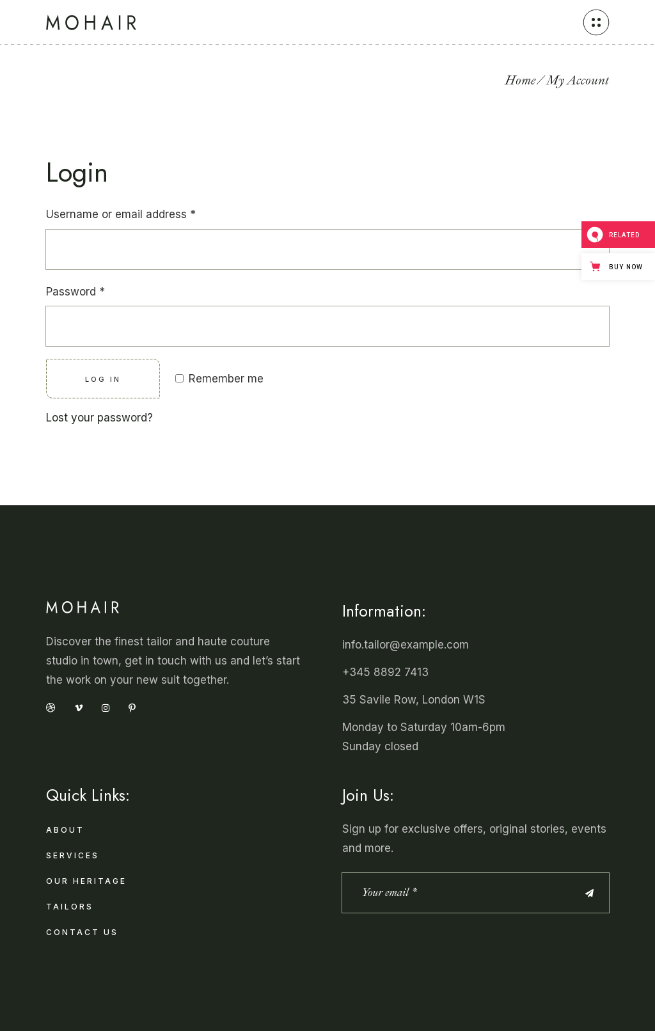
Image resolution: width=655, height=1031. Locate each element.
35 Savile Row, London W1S (413, 699)
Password (75, 291)
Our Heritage (86, 881)
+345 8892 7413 (385, 672)
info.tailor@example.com (405, 644)
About (65, 830)
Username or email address (121, 214)
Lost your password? (99, 417)
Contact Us (82, 932)
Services (72, 855)
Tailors (69, 906)
